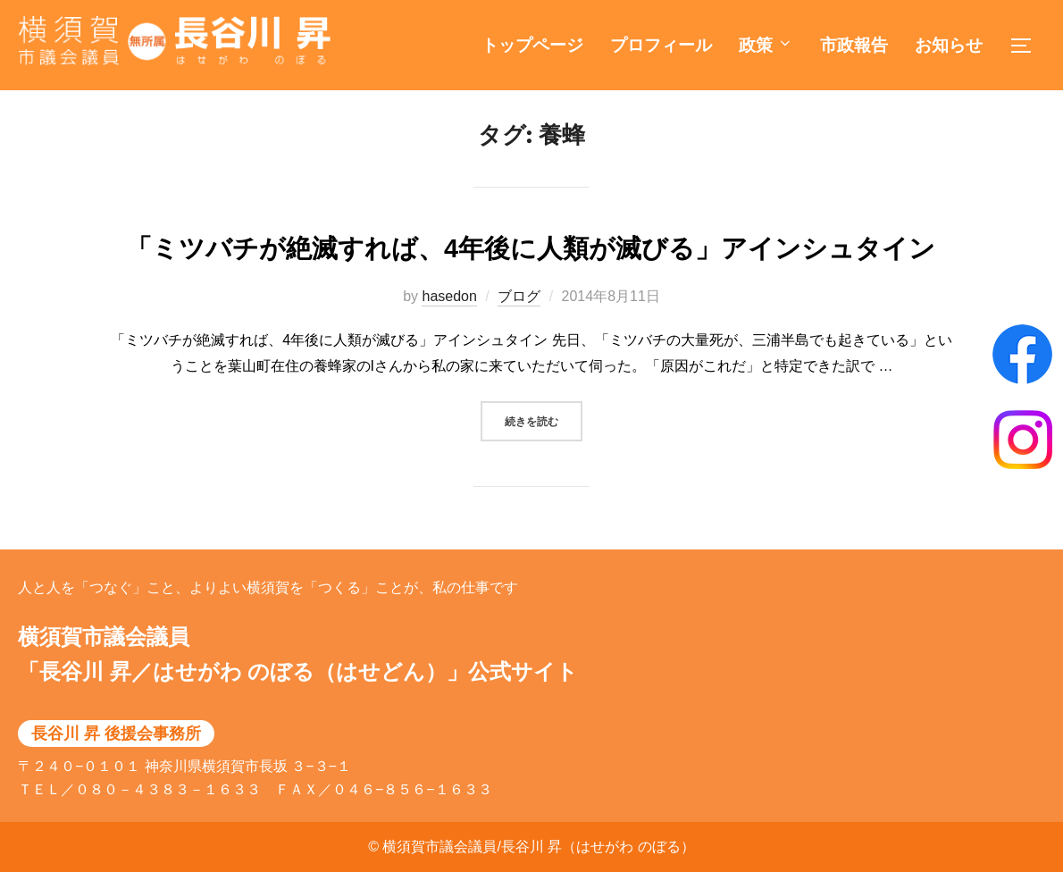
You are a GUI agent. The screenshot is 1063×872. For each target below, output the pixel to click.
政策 (766, 45)
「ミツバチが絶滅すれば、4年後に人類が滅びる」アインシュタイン (530, 267)
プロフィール (661, 45)
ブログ (519, 315)
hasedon (449, 315)
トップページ (532, 45)
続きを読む (543, 437)
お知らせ (949, 45)
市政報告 (854, 45)
